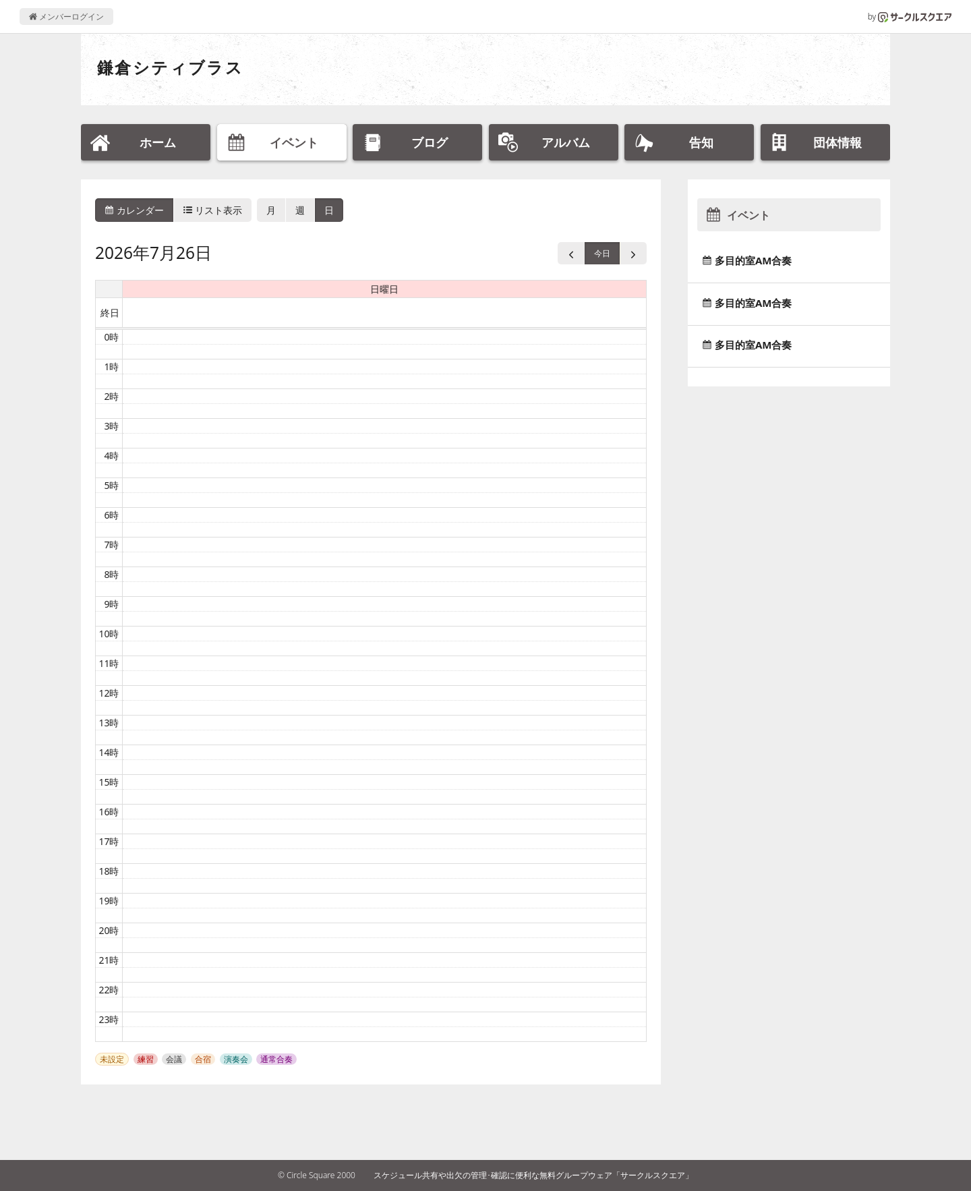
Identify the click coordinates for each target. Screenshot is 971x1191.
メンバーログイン (66, 16)
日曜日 (384, 289)
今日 (602, 253)
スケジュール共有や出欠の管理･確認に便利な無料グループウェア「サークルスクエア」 (533, 1175)
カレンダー (134, 210)
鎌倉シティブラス (170, 67)
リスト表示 (213, 210)
